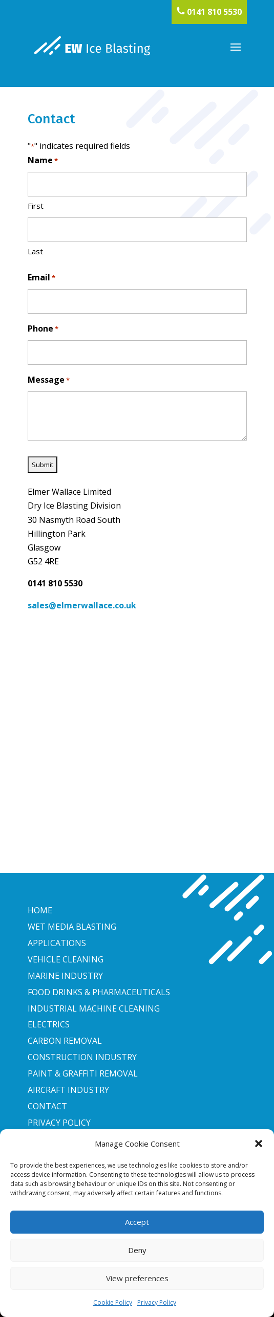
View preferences (137, 1278)
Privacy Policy (156, 1302)
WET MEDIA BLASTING (72, 926)
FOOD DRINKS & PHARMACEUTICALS (99, 992)
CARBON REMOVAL (65, 1040)
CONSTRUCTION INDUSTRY (82, 1057)
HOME (40, 910)
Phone (43, 329)
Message (49, 380)
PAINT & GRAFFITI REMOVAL (83, 1073)
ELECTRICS (49, 1024)
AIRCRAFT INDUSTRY (68, 1089)
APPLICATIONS (57, 943)
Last (35, 251)
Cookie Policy (112, 1302)
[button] (259, 1143)
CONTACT (47, 1106)
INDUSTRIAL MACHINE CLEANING (94, 1008)
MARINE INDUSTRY (65, 975)
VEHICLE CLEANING (65, 959)
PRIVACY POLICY (59, 1122)
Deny (137, 1250)
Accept (137, 1222)
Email (41, 278)
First (36, 206)
